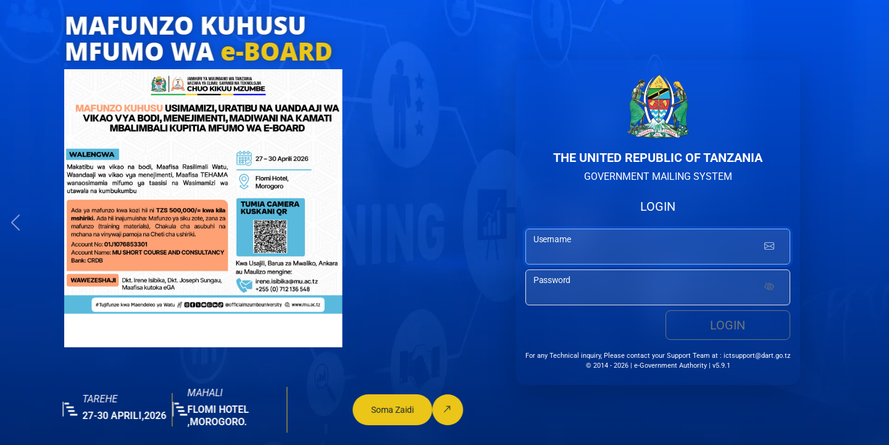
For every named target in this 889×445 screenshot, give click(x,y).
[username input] (657, 247)
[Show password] (769, 287)
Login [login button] (727, 325)
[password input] (657, 287)
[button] (15, 222)
